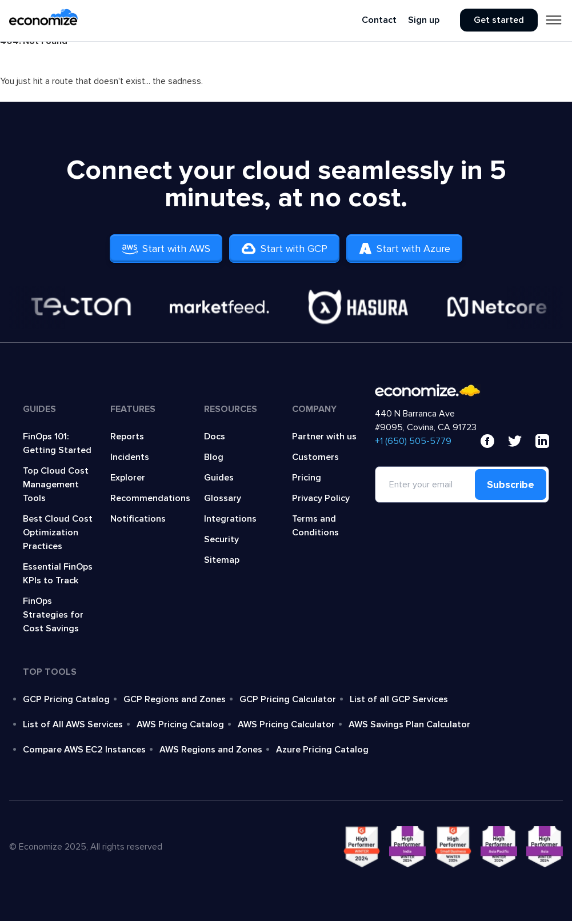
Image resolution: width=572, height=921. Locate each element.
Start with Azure (404, 248)
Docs (214, 436)
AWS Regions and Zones (210, 749)
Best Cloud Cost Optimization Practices (58, 532)
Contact (379, 20)
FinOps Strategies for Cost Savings (53, 614)
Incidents (129, 457)
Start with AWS (166, 249)
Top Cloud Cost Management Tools (56, 484)
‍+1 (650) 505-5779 (413, 441)
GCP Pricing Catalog (66, 699)
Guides (219, 477)
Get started (499, 20)
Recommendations (150, 498)
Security (221, 539)
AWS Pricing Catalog (180, 724)
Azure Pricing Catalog (322, 749)
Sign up (423, 20)
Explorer (127, 477)
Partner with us (324, 436)
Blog (213, 457)
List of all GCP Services (399, 699)
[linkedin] (542, 441)
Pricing (306, 477)
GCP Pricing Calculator (287, 699)
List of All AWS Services (73, 724)
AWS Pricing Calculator (286, 724)
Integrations (230, 518)
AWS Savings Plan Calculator (409, 724)
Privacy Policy (321, 498)
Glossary (222, 498)
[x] (515, 441)
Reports (127, 436)
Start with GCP (284, 248)
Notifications (138, 518)
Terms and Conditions (315, 525)
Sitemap (221, 560)
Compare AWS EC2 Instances (84, 749)
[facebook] (487, 441)
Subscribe (510, 484)
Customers (315, 457)
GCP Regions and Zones (174, 699)
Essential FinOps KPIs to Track (58, 573)
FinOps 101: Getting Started (57, 443)
